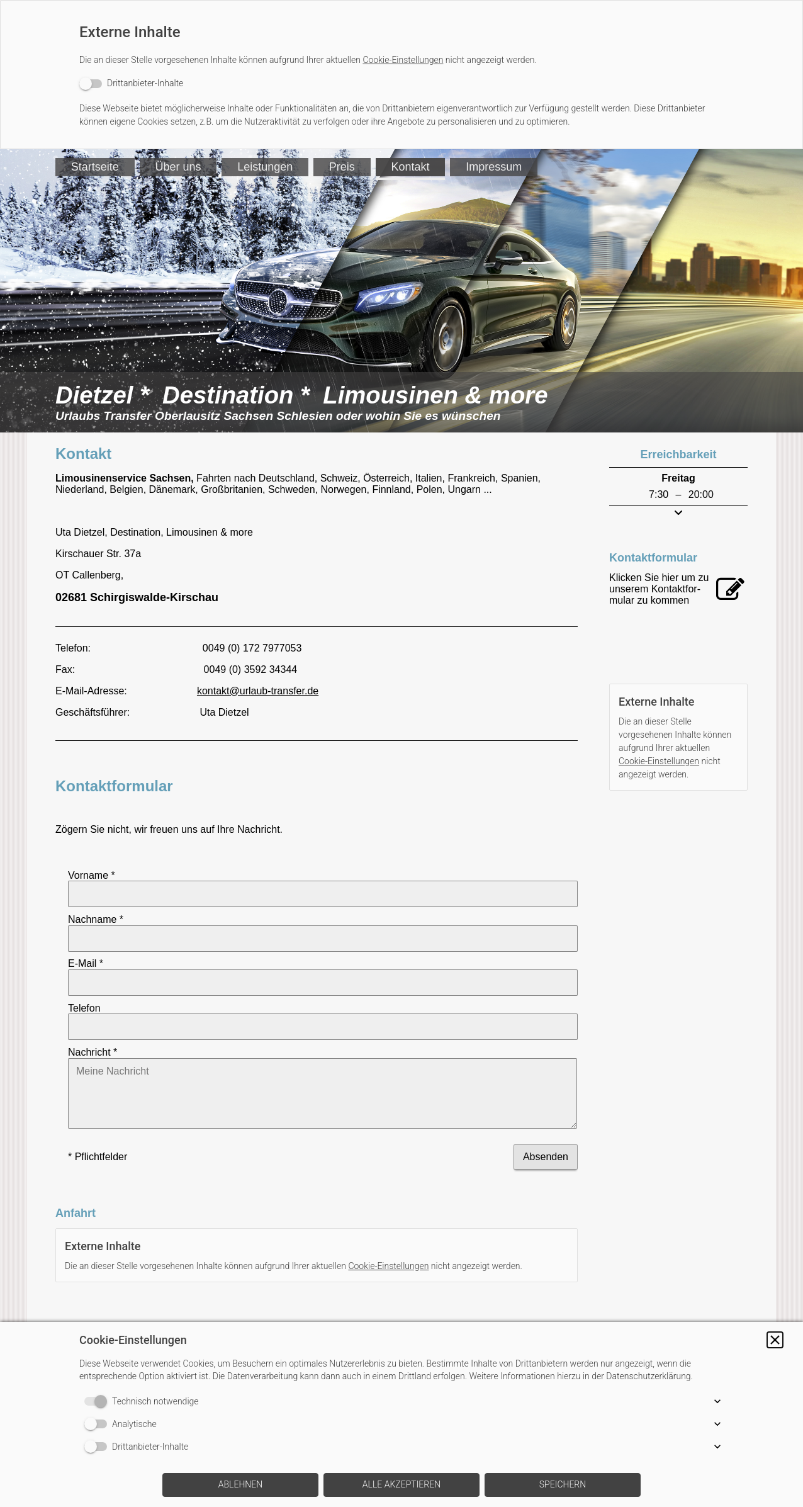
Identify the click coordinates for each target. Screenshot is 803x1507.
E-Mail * (85, 940)
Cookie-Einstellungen (402, 60)
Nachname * (95, 907)
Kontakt (411, 167)
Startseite (95, 167)
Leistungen (265, 167)
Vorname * (91, 874)
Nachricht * (92, 1005)
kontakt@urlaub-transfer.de (257, 691)
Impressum (495, 167)
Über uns (178, 167)
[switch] (131, 83)
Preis (343, 167)
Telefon (84, 972)
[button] (775, 1340)
